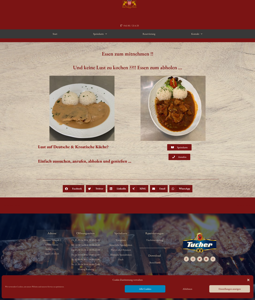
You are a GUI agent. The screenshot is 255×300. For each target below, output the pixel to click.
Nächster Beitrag (245, 205)
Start (55, 33)
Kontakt (196, 33)
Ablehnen (187, 288)
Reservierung (149, 33)
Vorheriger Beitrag (10, 205)
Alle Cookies (145, 288)
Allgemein (10, 40)
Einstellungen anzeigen (230, 288)
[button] (248, 280)
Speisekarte (100, 33)
